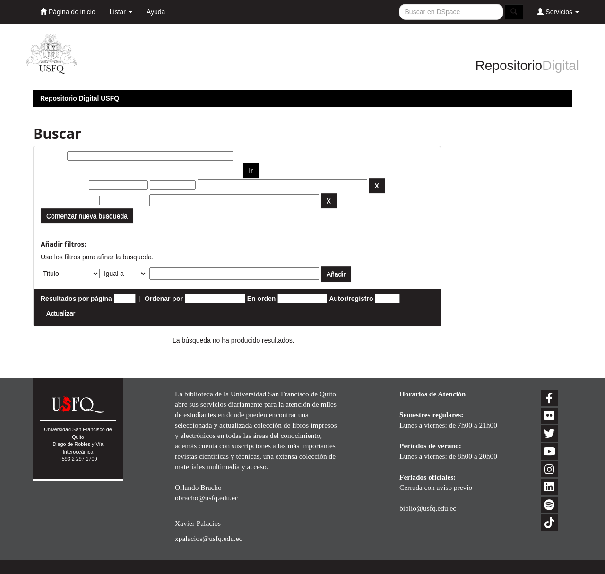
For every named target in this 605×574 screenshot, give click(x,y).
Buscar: (53, 156)
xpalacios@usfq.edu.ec (208, 538)
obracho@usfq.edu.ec (206, 498)
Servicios (558, 12)
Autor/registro (351, 298)
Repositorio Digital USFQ (79, 98)
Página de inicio (67, 12)
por (46, 170)
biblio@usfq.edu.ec (427, 508)
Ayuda (156, 12)
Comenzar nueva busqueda (87, 216)
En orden (261, 298)
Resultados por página (76, 298)
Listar (121, 12)
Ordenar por (164, 298)
